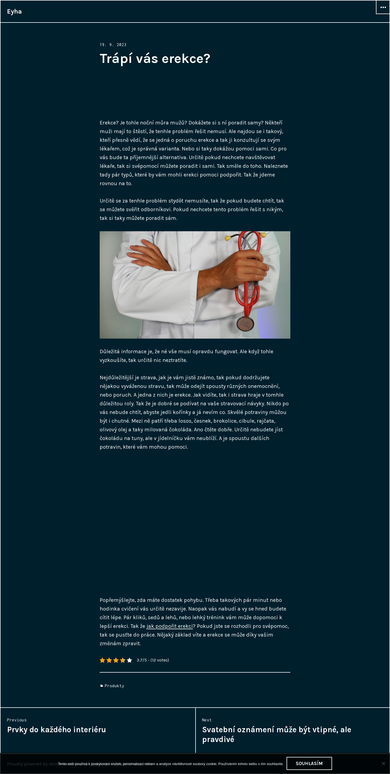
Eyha (14, 11)
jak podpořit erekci (170, 626)
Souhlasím (309, 763)
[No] (383, 763)
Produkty (114, 685)
